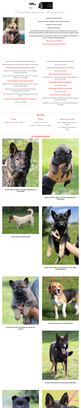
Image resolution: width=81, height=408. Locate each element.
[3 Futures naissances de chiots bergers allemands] (60, 355)
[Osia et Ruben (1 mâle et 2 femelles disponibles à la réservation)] (20, 163)
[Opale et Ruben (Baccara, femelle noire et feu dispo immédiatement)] (60, 235)
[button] (63, 12)
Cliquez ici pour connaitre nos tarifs (14, 122)
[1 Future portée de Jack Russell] (20, 220)
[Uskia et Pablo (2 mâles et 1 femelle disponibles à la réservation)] (60, 167)
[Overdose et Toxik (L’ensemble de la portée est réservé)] (20, 300)
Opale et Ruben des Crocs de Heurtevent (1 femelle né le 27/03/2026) (20, 64)
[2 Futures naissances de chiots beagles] (60, 298)
